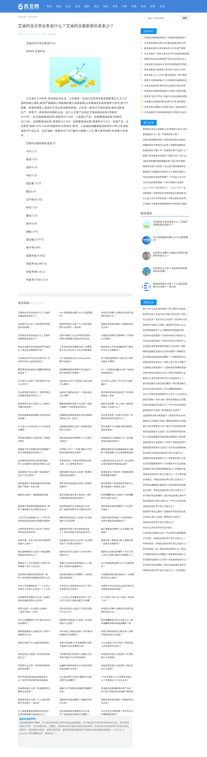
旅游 (35, 17)
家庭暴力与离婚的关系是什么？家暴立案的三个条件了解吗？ (172, 172)
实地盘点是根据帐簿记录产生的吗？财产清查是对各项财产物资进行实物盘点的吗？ (117, 691)
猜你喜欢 (146, 213)
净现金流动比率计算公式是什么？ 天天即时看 (164, 474)
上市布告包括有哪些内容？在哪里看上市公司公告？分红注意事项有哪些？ (75, 350)
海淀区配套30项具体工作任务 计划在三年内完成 (167, 69)
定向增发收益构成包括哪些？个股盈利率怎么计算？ (167, 357)
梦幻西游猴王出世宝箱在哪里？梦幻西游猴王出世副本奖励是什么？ (175, 383)
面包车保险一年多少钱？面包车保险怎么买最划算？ (167, 399)
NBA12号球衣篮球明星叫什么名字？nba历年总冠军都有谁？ (171, 394)
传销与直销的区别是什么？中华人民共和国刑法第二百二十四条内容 (175, 405)
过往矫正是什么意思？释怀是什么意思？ (162, 517)
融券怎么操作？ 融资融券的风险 (33, 495)
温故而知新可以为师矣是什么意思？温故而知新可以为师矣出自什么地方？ (75, 509)
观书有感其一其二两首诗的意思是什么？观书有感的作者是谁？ (173, 549)
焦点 (49, 6)
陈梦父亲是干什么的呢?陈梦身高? (34, 643)
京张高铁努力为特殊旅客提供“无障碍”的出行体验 (167, 112)
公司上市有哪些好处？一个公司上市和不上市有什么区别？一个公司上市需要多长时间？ (34, 589)
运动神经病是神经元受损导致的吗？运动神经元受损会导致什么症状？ (34, 463)
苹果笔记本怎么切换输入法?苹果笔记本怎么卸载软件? (168, 129)
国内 (87, 6)
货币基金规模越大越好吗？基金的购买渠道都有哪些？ (168, 485)
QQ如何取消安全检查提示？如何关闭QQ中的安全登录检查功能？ (174, 415)
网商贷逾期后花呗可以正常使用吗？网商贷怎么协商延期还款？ (173, 351)
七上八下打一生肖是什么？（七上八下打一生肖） (166, 188)
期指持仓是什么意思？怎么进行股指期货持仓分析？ (167, 166)
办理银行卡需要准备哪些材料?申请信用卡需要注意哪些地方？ (172, 204)
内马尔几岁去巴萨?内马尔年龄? (157, 527)
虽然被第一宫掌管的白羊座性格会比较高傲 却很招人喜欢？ (171, 193)
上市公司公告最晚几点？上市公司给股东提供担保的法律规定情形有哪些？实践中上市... (34, 520)
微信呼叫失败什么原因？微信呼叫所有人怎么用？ (166, 325)
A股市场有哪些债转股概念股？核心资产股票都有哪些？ (169, 161)
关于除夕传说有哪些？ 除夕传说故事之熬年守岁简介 (168, 495)
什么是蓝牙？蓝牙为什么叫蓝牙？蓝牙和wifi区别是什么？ (170, 319)
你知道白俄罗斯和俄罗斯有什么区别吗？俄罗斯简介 (167, 346)
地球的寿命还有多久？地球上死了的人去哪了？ (165, 362)
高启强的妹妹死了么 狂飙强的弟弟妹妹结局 (163, 330)
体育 (152, 6)
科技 (134, 6)
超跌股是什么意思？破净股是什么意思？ (162, 410)
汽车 (124, 6)
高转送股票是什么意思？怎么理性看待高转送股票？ (167, 431)
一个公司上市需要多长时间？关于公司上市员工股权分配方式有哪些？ (75, 600)
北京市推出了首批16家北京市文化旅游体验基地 (166, 54)
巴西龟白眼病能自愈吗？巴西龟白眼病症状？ (165, 37)
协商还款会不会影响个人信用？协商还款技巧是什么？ (168, 442)
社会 (68, 6)
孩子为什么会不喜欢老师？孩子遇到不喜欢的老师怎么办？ (170, 309)
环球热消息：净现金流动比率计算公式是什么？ (165, 543)
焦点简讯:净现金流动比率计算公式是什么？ (163, 453)
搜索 (185, 18)
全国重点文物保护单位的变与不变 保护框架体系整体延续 (171, 101)
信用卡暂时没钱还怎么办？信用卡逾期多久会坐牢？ (167, 373)
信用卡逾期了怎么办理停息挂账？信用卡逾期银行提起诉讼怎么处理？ (75, 338)
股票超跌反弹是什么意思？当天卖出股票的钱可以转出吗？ (170, 447)
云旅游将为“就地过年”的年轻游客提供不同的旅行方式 (169, 64)
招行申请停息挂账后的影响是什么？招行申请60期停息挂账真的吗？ (33, 680)
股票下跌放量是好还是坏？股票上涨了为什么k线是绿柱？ (170, 156)
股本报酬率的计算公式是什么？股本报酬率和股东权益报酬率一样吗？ (117, 623)
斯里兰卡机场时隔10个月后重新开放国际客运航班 (167, 80)
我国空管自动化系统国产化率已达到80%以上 (165, 59)
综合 (58, 6)
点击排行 (149, 31)
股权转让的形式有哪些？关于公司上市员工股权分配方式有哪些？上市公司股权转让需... (117, 555)
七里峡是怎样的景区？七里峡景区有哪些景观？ (165, 367)
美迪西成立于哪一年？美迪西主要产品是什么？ (165, 150)
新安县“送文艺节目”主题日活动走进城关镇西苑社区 (168, 96)
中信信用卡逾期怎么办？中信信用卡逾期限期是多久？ (168, 533)
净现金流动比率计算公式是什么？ (159, 506)
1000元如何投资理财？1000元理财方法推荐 (163, 182)
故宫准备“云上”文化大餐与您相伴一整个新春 (165, 75)
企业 (77, 6)
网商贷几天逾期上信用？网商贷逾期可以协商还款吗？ (168, 421)
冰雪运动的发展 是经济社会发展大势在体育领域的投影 (170, 86)
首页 (30, 17)
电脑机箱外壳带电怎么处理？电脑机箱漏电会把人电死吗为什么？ (174, 145)
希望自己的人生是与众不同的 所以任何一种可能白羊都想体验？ (173, 314)
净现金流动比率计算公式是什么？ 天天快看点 (164, 570)
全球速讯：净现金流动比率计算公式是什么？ (164, 479)
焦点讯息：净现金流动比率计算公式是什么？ (164, 490)
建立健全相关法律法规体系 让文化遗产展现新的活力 (169, 48)
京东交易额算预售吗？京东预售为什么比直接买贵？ (167, 463)
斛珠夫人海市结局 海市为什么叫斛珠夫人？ (163, 378)
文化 (162, 6)
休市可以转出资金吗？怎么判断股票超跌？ (163, 389)
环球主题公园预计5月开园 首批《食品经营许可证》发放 (170, 107)
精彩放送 (149, 302)
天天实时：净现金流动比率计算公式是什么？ (164, 538)
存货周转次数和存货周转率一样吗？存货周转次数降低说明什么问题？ (34, 577)
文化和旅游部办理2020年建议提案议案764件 (165, 43)
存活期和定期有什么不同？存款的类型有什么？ (165, 560)
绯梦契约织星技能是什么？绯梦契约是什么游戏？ (166, 458)
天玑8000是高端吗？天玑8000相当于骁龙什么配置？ (167, 335)
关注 (96, 6)
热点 (143, 6)
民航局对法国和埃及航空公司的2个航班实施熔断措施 (169, 91)
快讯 (105, 6)
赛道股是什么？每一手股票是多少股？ (161, 134)
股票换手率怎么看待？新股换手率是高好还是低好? (167, 511)
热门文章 (149, 122)
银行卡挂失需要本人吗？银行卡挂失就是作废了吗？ (167, 426)
